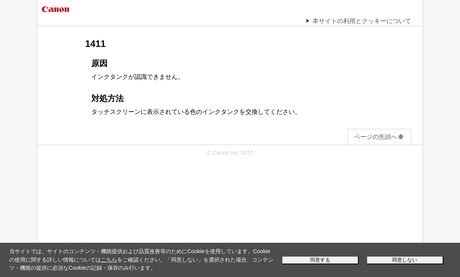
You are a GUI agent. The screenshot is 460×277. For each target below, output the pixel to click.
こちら (109, 260)
